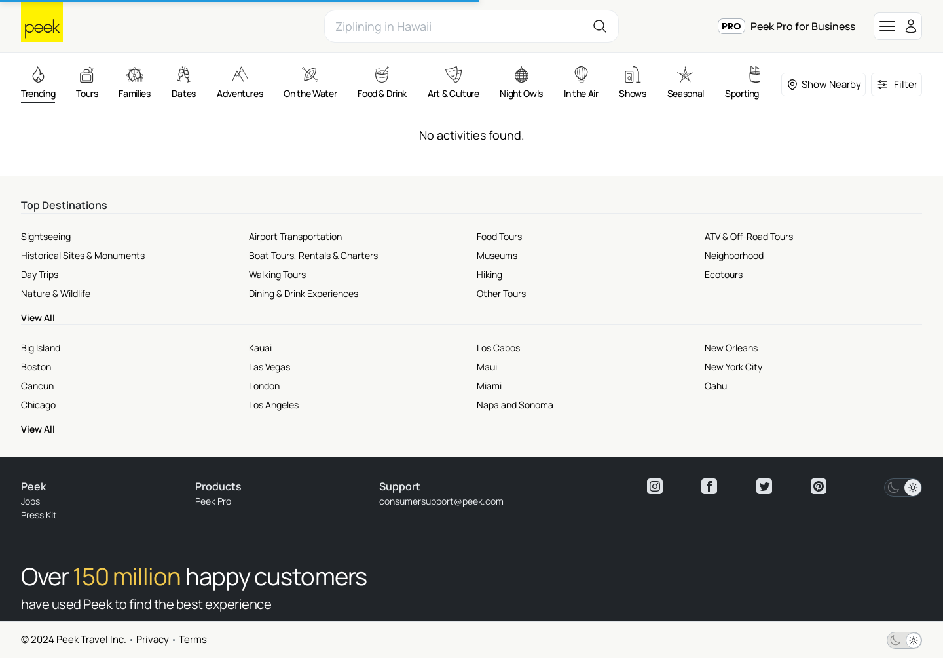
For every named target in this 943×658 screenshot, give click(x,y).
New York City (733, 366)
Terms (193, 639)
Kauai (260, 347)
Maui (487, 366)
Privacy (152, 639)
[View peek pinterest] (818, 486)
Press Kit (39, 515)
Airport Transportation (295, 236)
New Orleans (731, 347)
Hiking (489, 274)
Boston (36, 366)
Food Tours (499, 236)
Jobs (30, 501)
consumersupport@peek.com (441, 501)
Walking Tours (277, 274)
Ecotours (724, 274)
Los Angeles (274, 404)
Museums (497, 255)
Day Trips (39, 274)
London (264, 385)
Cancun (37, 385)
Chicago (38, 404)
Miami (489, 385)
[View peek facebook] (709, 486)
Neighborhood (734, 255)
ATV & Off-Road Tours (749, 236)
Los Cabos (498, 347)
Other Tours (501, 293)
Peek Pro (213, 501)
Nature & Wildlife (55, 293)
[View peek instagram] (655, 486)
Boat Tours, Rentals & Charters (313, 255)
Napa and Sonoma (515, 404)
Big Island (40, 347)
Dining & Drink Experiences (303, 293)
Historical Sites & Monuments (83, 255)
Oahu (716, 385)
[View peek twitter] (764, 486)
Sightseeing (46, 236)
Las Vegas (269, 366)
